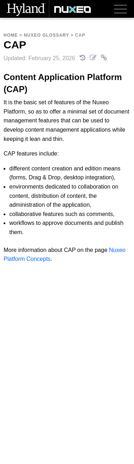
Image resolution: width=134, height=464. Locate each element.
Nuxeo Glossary (46, 35)
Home (11, 35)
